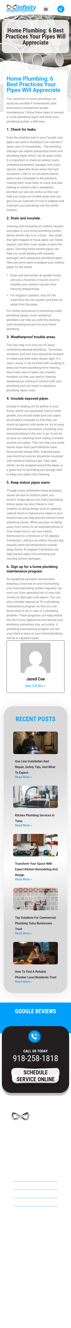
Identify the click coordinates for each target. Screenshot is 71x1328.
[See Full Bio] (44, 686)
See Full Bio (34, 686)
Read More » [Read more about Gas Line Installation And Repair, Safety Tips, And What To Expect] (23, 777)
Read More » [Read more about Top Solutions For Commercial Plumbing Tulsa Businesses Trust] (23, 933)
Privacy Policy (35, 1316)
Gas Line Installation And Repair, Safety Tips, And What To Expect (35, 767)
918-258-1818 (35, 1058)
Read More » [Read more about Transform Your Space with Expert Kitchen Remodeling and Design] (23, 879)
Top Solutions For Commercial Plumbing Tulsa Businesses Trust (35, 923)
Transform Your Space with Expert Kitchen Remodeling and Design (36, 869)
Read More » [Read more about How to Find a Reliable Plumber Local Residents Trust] (23, 981)
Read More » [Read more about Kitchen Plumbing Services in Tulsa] (23, 825)
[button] (46, 9)
